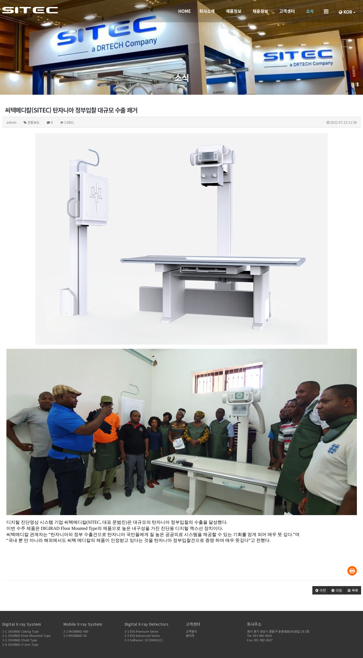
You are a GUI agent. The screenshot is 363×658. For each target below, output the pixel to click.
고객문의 (191, 631)
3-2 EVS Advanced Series (142, 635)
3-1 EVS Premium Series (141, 631)
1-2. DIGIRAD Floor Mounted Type (26, 635)
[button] (320, 590)
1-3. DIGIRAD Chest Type (19, 640)
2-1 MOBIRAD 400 (75, 631)
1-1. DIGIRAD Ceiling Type (20, 631)
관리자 (190, 635)
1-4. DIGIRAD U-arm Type (20, 644)
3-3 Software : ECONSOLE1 (144, 640)
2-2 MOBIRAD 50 (75, 635)
